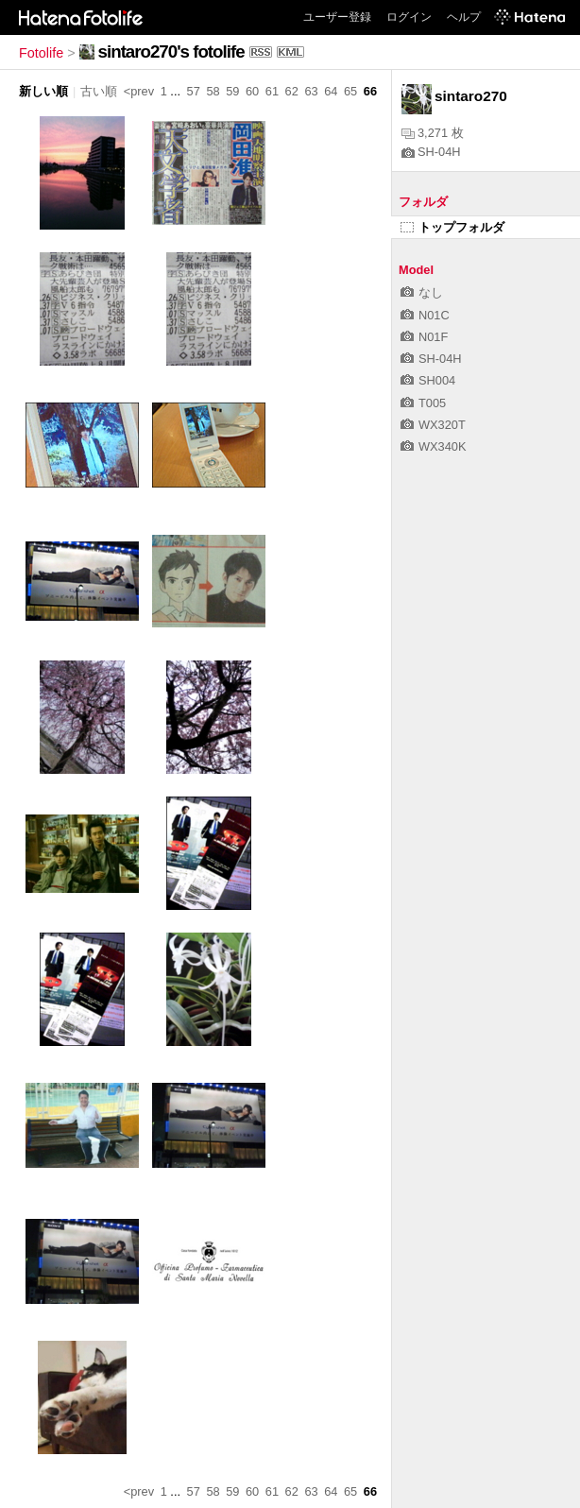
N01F (424, 337)
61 (272, 91)
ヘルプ (464, 17)
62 (292, 91)
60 (252, 91)
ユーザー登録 (337, 17)
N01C (425, 315)
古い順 (98, 91)
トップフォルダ (452, 227)
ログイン (409, 17)
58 (212, 91)
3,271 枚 (432, 133)
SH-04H (431, 152)
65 (350, 91)
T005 (423, 403)
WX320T (433, 425)
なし (422, 292)
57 (193, 91)
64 (330, 91)
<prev (139, 91)
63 (310, 91)
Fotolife (41, 52)
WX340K (434, 446)
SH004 (428, 380)
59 (232, 91)
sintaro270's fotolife (171, 51)
